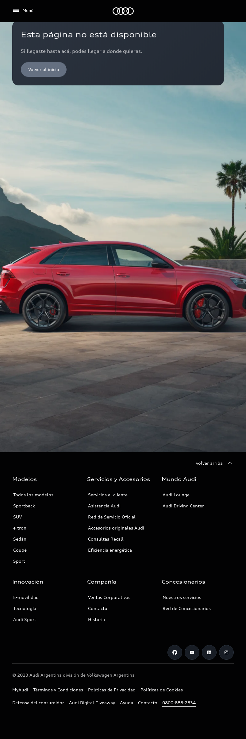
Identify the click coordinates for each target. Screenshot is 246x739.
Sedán (19, 539)
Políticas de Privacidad (112, 689)
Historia (96, 619)
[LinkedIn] (209, 652)
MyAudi (20, 689)
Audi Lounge (176, 494)
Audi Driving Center (183, 505)
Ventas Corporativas (109, 597)
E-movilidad (26, 597)
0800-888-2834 (179, 702)
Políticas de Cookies (161, 689)
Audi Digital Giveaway (92, 702)
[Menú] (22, 10)
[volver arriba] (215, 463)
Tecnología (24, 608)
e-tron (19, 527)
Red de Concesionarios (187, 608)
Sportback (24, 505)
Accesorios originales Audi (116, 527)
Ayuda (126, 702)
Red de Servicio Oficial (112, 516)
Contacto (97, 608)
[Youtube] (192, 652)
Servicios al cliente (108, 494)
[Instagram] (226, 652)
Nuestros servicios (182, 597)
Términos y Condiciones (58, 689)
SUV (17, 516)
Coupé (20, 550)
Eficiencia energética (110, 550)
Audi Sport (24, 619)
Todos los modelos (33, 494)
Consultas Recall (106, 539)
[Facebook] (174, 652)
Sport (19, 561)
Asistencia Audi (104, 505)
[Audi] (123, 11)
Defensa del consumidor (38, 702)
